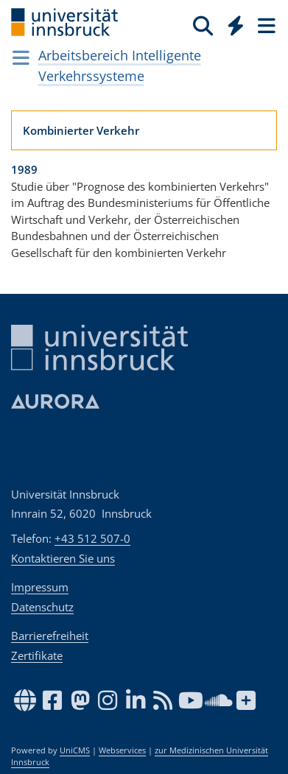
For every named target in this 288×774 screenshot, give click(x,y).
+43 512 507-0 (92, 538)
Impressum (40, 587)
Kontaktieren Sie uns (63, 558)
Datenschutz (42, 606)
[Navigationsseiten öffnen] (21, 57)
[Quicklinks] (236, 25)
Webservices (122, 750)
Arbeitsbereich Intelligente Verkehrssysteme (119, 65)
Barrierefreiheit (49, 635)
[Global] (231, 23)
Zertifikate (37, 655)
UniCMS (75, 750)
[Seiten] (265, 25)
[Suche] (202, 25)
